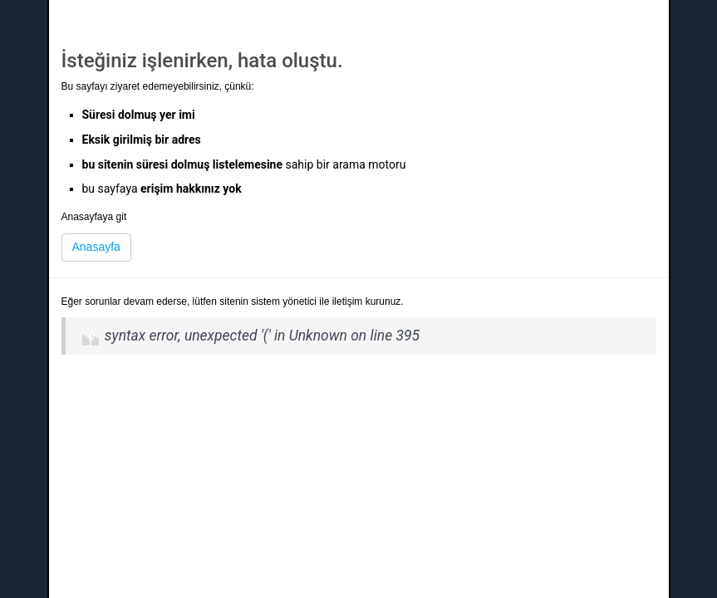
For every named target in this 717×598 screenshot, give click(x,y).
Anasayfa (96, 246)
